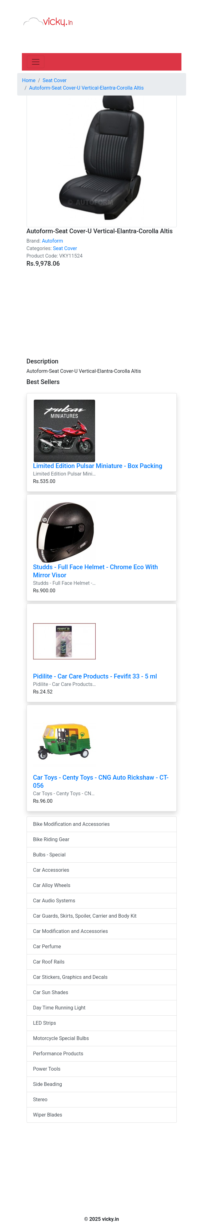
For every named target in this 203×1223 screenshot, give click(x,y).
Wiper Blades (47, 1115)
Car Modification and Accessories (70, 931)
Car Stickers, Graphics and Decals (70, 977)
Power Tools (47, 1069)
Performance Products (58, 1054)
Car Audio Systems (54, 901)
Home (29, 80)
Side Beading (47, 1084)
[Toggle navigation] (35, 62)
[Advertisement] (102, 309)
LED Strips (44, 1023)
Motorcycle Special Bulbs (61, 1038)
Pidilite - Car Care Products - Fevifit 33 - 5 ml (95, 676)
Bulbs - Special (49, 855)
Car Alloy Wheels (51, 885)
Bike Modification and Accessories (71, 824)
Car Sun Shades (50, 992)
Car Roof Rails (49, 962)
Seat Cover (65, 248)
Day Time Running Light (59, 1008)
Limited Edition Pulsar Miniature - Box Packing (97, 466)
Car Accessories (51, 870)
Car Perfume (47, 946)
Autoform (52, 241)
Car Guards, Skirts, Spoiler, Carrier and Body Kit (85, 916)
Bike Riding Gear (51, 839)
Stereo (40, 1099)
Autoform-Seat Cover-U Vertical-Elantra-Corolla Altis (86, 88)
